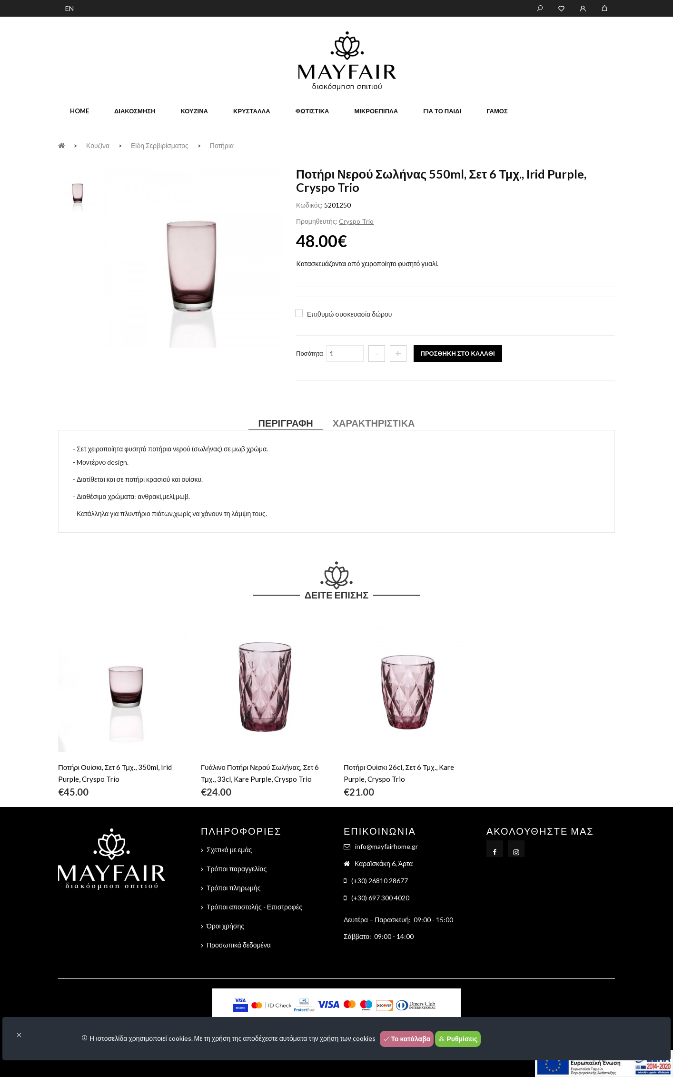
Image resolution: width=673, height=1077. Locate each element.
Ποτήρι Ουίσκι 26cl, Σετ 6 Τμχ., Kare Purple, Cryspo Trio (399, 773)
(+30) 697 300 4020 (380, 898)
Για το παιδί (442, 111)
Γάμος (497, 111)
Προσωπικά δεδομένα (239, 945)
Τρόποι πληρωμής (233, 888)
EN (69, 8)
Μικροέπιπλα (376, 111)
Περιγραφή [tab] (285, 423)
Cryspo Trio (356, 221)
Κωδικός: (309, 205)
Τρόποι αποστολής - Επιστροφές (254, 907)
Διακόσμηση (134, 111)
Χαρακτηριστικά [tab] (374, 423)
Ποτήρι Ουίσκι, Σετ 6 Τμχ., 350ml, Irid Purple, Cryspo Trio (115, 773)
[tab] (77, 191)
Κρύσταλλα (251, 111)
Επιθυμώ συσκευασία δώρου (349, 314)
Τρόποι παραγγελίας (237, 869)
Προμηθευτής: (316, 221)
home (79, 111)
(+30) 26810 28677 (379, 881)
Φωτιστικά (312, 111)
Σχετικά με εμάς (229, 850)
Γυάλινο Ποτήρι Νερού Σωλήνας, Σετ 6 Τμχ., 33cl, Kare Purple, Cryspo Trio (260, 773)
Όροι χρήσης (225, 926)
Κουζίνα (194, 111)
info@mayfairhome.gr (386, 846)
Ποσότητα (309, 353)
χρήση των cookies (348, 1038)
